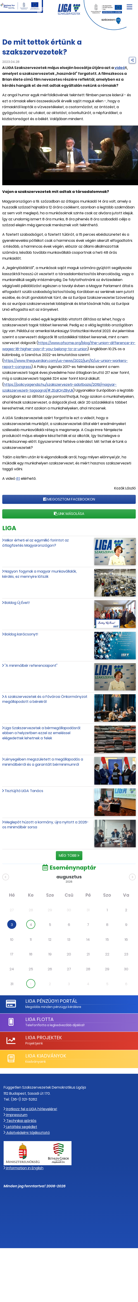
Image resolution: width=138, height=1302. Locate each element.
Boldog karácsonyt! (21, 634)
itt (18, 478)
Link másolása (69, 513)
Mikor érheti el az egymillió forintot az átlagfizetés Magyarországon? (35, 543)
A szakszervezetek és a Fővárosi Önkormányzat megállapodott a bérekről (44, 699)
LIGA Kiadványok (45, 1056)
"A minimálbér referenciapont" (31, 665)
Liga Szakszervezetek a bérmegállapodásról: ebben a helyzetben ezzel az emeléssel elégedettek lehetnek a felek (41, 733)
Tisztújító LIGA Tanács (24, 790)
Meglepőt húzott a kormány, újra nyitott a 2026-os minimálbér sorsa (45, 825)
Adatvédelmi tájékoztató (27, 1132)
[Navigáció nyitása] (129, 5)
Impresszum (15, 1114)
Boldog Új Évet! (17, 602)
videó (119, 67)
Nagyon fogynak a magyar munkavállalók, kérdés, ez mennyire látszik (39, 574)
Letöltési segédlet (20, 1126)
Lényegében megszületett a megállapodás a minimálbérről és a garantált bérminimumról (42, 762)
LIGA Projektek (43, 1037)
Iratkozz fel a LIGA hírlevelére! (30, 1109)
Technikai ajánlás (20, 1120)
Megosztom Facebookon (69, 499)
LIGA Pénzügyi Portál (51, 1001)
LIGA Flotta (39, 1019)
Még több (69, 855)
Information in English (23, 1168)
